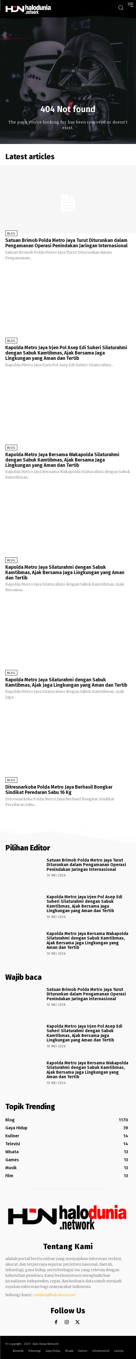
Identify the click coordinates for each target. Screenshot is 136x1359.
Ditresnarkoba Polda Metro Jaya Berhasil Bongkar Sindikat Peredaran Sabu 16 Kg (59, 789)
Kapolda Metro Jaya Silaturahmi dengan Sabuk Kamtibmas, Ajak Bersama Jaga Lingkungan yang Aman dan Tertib (64, 572)
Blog (11, 233)
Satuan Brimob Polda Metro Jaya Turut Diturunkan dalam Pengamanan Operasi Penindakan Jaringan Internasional (66, 243)
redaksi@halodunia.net (54, 1294)
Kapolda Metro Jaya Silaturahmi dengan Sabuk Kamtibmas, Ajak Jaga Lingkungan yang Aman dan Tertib (66, 682)
